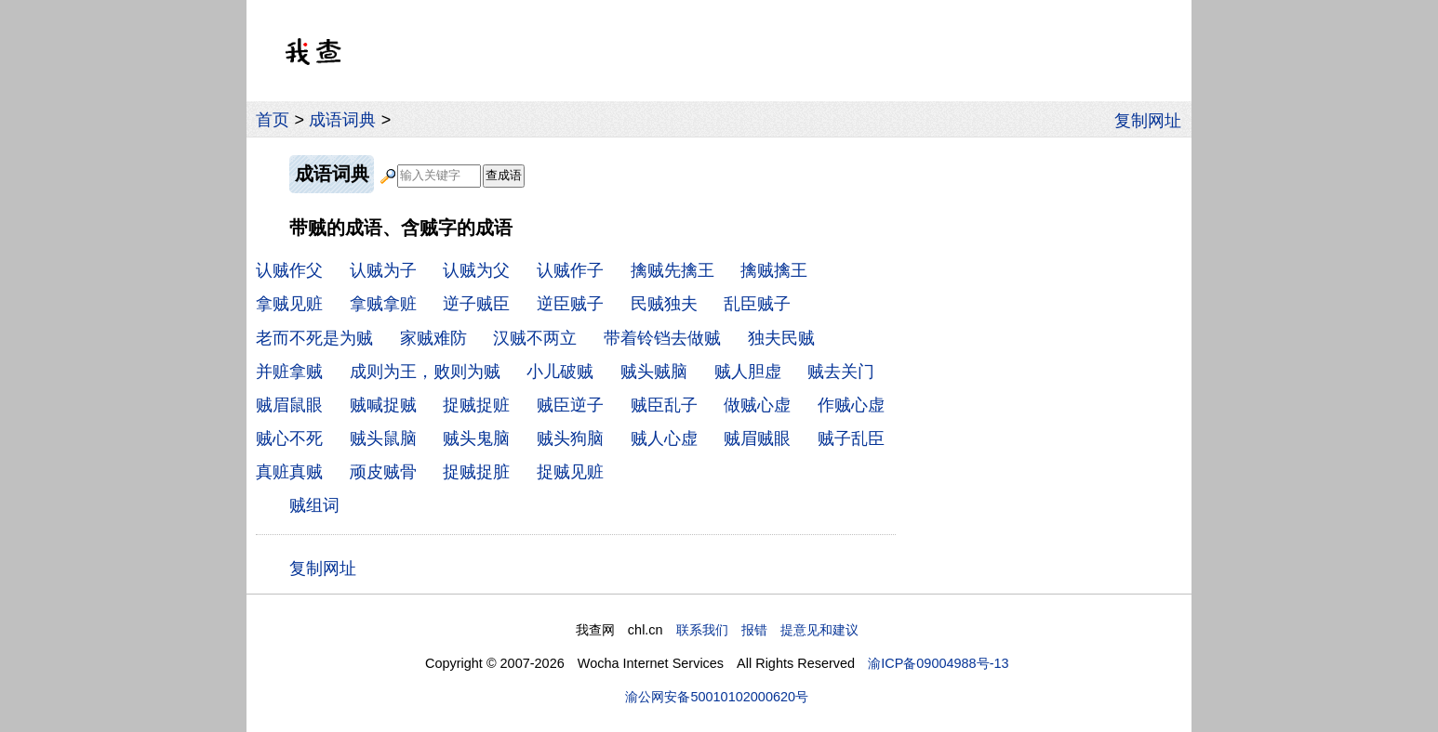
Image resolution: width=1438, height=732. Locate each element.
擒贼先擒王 (672, 270)
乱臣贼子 (757, 303)
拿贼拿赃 (383, 303)
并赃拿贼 (289, 371)
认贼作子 (570, 270)
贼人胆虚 (747, 371)
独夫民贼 (781, 338)
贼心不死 (289, 438)
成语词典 (342, 120)
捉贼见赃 (570, 472)
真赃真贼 (289, 472)
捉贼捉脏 (476, 472)
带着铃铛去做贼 (662, 338)
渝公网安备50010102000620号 (716, 696)
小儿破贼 (559, 371)
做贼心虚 (757, 405)
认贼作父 (289, 270)
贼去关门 (840, 371)
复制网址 (1153, 120)
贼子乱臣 (851, 438)
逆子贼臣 (476, 303)
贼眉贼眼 (757, 438)
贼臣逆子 (570, 405)
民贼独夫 (664, 303)
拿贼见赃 (289, 303)
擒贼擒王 (773, 270)
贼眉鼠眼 (289, 405)
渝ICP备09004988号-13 (938, 663)
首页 (272, 120)
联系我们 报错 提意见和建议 (767, 629)
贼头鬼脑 (476, 438)
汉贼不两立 (535, 338)
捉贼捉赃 (476, 405)
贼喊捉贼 (383, 405)
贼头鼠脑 (383, 438)
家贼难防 (433, 338)
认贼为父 (476, 270)
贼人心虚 (664, 438)
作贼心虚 (851, 405)
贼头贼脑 (653, 371)
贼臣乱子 (664, 405)
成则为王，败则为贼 (425, 371)
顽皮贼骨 (383, 472)
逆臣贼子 (570, 303)
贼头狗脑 (570, 438)
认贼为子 (383, 270)
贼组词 (314, 505)
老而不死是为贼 (314, 338)
